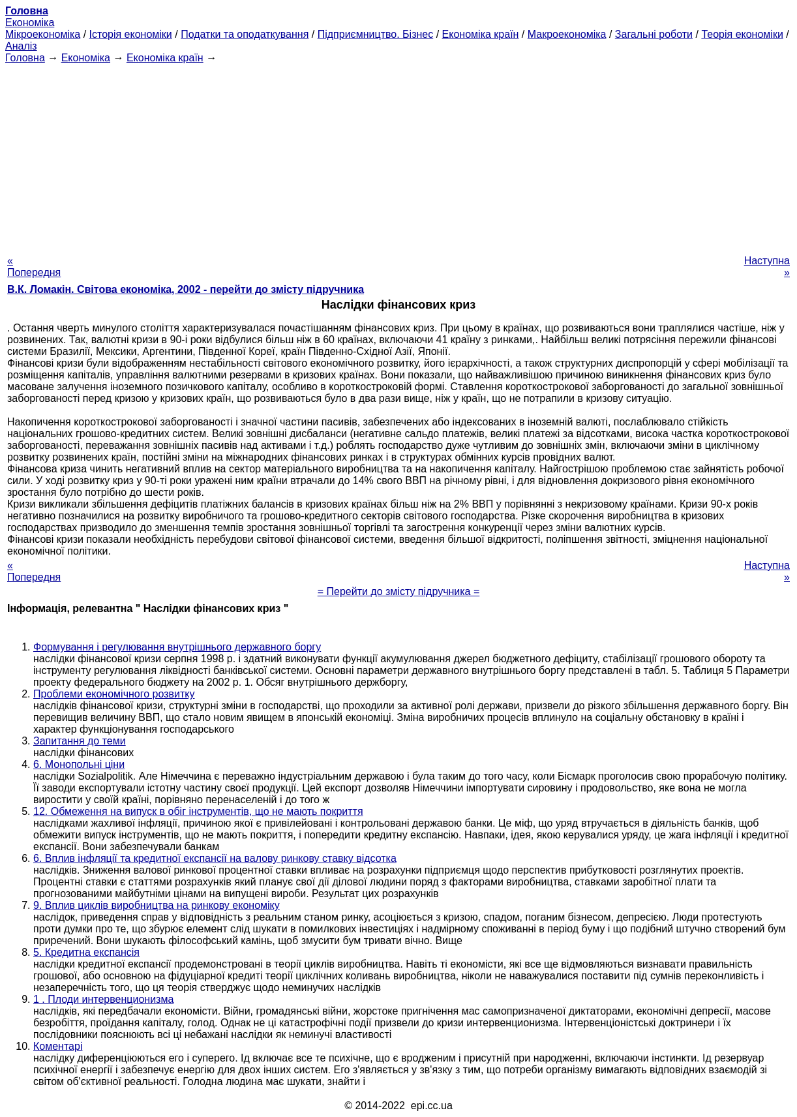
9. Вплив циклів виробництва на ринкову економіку (156, 905)
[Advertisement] (398, 155)
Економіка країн (480, 34)
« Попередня (34, 266)
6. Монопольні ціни (79, 764)
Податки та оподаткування (244, 34)
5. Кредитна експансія (86, 952)
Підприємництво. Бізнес (376, 34)
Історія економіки (130, 34)
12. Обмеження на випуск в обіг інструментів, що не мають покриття (198, 811)
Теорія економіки (742, 34)
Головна (25, 57)
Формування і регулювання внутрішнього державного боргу (177, 646)
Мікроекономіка (42, 34)
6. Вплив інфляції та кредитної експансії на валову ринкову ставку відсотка (215, 858)
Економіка (29, 22)
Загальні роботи (654, 34)
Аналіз (21, 46)
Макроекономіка (567, 34)
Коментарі (57, 1046)
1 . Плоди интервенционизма (103, 999)
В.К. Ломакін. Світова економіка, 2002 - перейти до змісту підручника (185, 289)
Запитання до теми (79, 740)
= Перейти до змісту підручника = (399, 591)
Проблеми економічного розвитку (113, 693)
